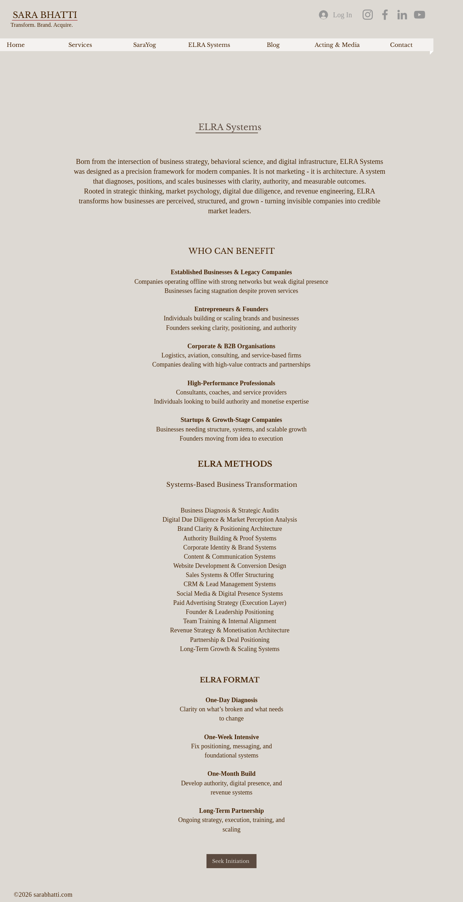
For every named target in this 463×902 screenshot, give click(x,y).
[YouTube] (419, 15)
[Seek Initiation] (231, 861)
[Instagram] (368, 15)
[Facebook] (385, 15)
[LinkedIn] (402, 15)
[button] (80, 44)
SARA (26, 15)
